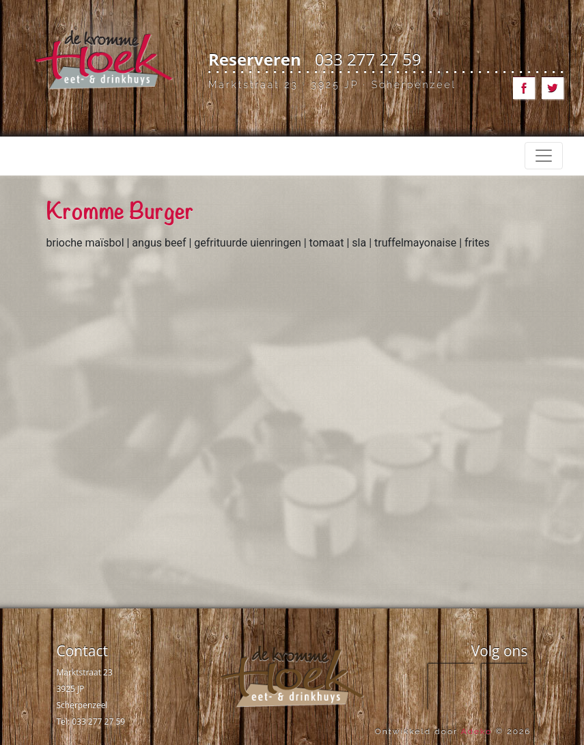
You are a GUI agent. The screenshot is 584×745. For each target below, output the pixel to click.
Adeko (476, 731)
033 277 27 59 (368, 59)
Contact (82, 650)
